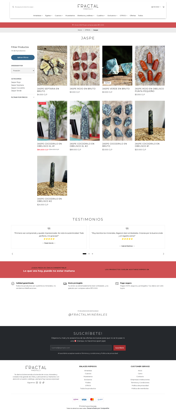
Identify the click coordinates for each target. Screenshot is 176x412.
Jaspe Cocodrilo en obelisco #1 (147, 146)
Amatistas (38, 15)
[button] (84, 253)
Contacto (140, 376)
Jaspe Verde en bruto (116, 88)
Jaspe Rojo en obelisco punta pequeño (149, 89)
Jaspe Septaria (17, 85)
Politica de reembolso (140, 388)
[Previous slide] (13, 253)
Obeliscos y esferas (85, 15)
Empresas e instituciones (140, 380)
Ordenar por (17, 66)
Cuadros (101, 15)
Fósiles (88, 382)
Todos (140, 15)
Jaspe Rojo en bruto (83, 88)
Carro (140, 373)
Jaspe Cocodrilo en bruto (114, 146)
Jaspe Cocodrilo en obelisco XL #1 (49, 146)
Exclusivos (112, 15)
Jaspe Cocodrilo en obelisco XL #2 (82, 146)
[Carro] (163, 7)
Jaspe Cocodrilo (18, 88)
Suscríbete (119, 350)
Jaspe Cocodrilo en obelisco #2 (49, 201)
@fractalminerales (88, 316)
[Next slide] (163, 253)
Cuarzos (59, 15)
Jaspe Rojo (16, 82)
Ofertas (133, 15)
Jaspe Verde (16, 91)
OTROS (124, 15)
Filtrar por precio (23, 97)
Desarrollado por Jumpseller (98, 408)
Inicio (80, 30)
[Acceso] (156, 7)
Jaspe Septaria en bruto (48, 89)
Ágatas (48, 15)
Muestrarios (70, 15)
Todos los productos (88, 388)
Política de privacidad (140, 385)
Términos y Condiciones (140, 382)
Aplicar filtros (22, 57)
